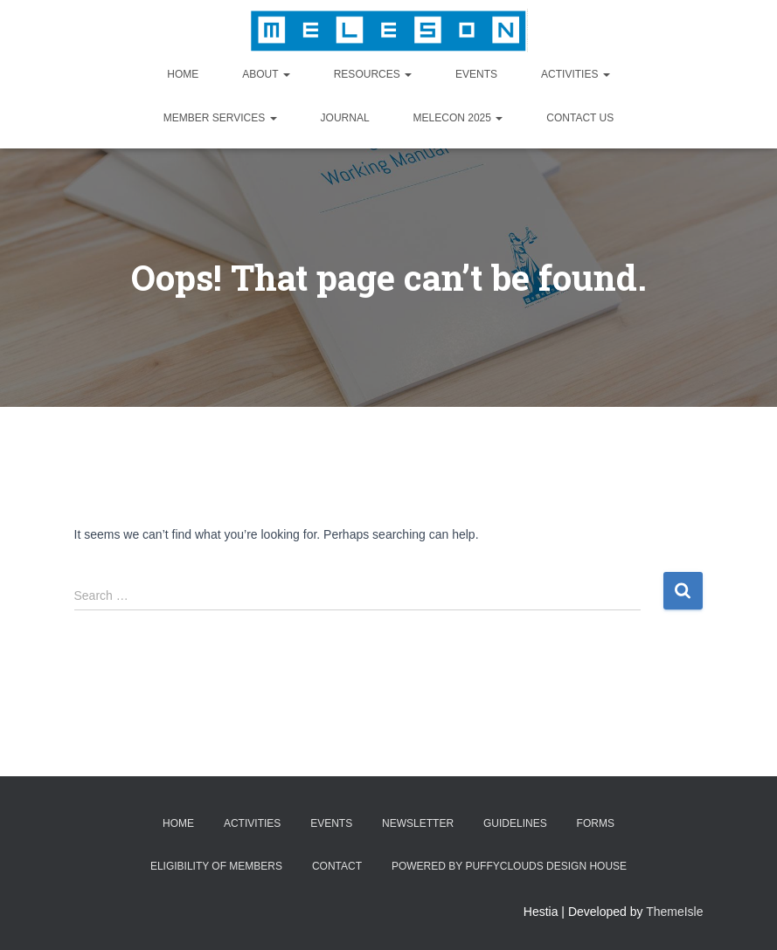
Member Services (220, 118)
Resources (373, 74)
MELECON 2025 (458, 118)
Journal (345, 118)
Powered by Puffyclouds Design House (509, 866)
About (265, 74)
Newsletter (418, 823)
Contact (337, 866)
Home (182, 74)
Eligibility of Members (216, 866)
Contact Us (580, 118)
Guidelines (515, 823)
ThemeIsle (674, 912)
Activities (575, 74)
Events (476, 74)
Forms (595, 823)
